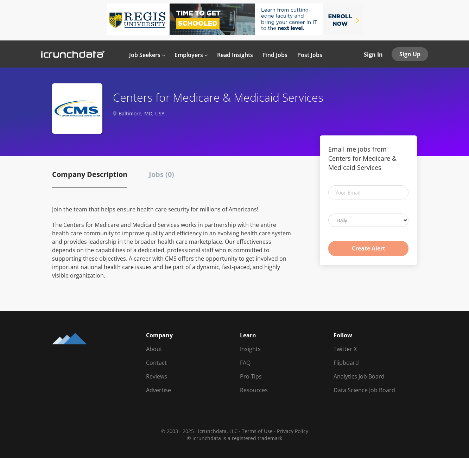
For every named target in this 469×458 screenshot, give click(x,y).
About (154, 349)
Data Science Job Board (364, 390)
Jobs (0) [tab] (161, 174)
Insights (250, 349)
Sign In (373, 54)
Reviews (156, 376)
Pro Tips (251, 376)
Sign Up (409, 54)
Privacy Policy (292, 431)
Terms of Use (257, 431)
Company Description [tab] (89, 174)
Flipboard (346, 363)
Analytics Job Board (359, 376)
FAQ (245, 363)
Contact (156, 363)
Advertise (158, 390)
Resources (254, 390)
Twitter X (345, 349)
